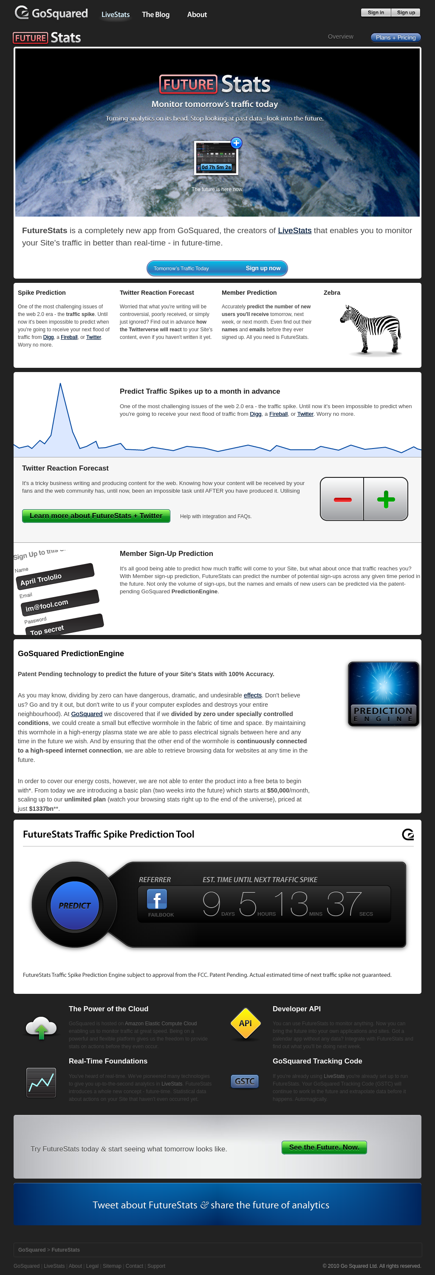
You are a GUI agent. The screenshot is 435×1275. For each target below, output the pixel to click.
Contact (134, 1266)
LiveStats (295, 230)
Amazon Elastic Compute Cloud (161, 1024)
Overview (340, 36)
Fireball (69, 337)
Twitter (93, 337)
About (75, 1266)
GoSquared (87, 714)
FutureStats (65, 1250)
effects (253, 695)
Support (156, 1266)
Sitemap (112, 1266)
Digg (48, 337)
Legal (92, 1266)
